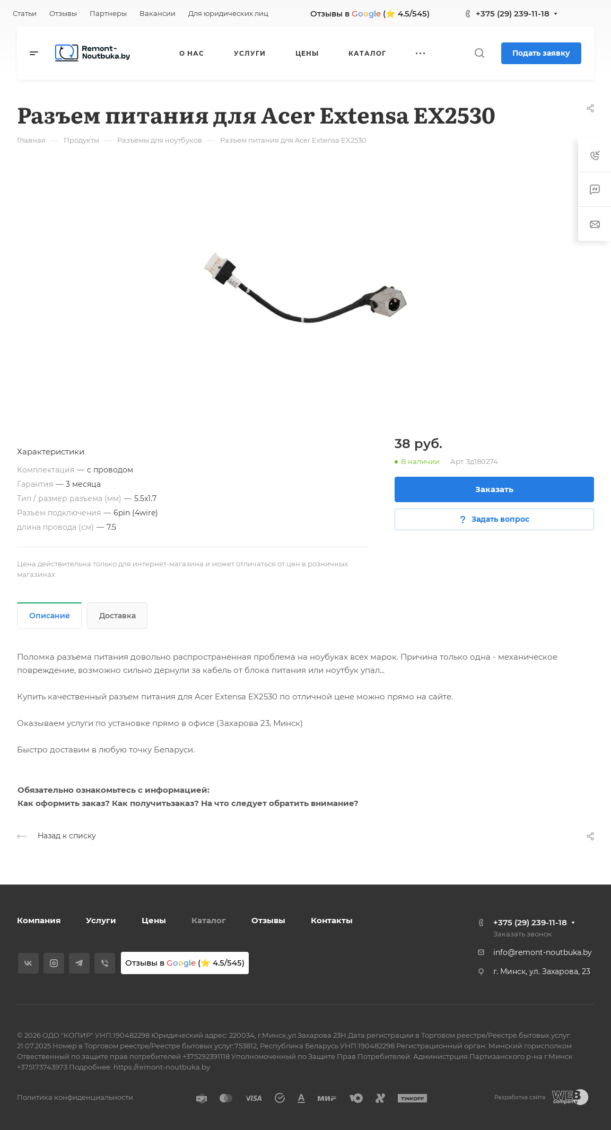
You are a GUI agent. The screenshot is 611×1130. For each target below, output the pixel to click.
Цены (154, 920)
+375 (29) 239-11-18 (512, 13)
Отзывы (268, 920)
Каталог (208, 920)
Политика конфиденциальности (75, 1097)
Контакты (332, 920)
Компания (38, 920)
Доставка (117, 615)
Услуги (101, 920)
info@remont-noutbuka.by (542, 952)
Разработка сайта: (520, 1097)
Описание (49, 615)
